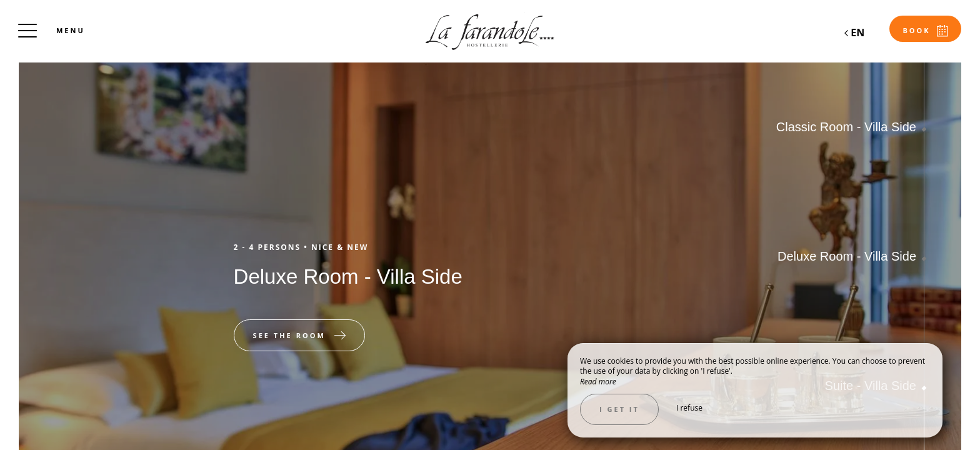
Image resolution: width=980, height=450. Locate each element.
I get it (619, 409)
